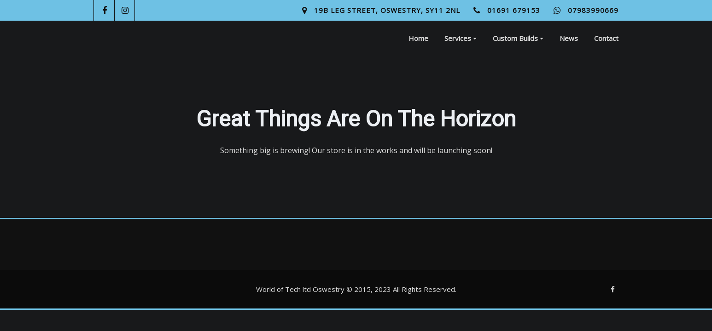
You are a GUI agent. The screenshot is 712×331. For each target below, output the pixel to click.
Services (460, 38)
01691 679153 (513, 10)
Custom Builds (518, 38)
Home (418, 38)
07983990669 (593, 10)
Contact (606, 38)
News (569, 38)
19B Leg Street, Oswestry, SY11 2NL (387, 10)
